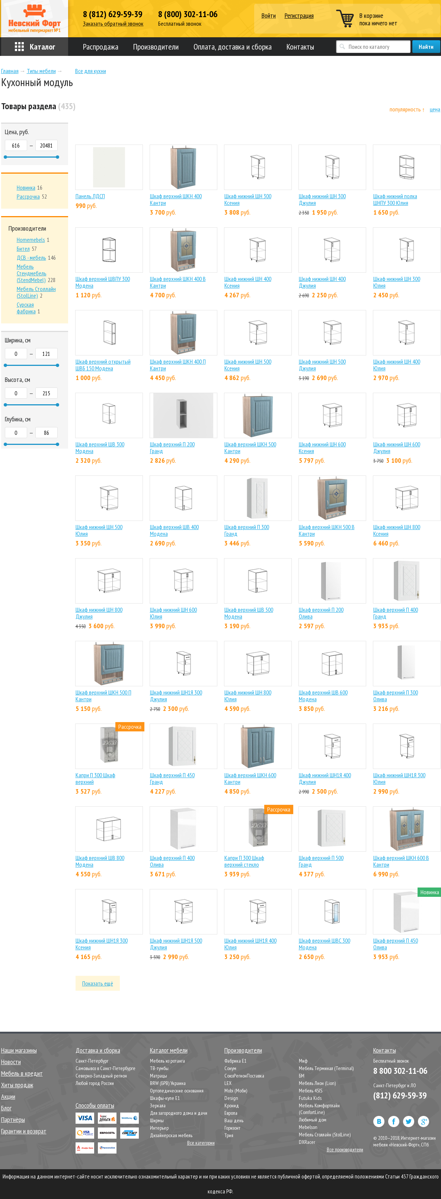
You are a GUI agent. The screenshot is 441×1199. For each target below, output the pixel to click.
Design (231, 1098)
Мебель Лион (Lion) (317, 1083)
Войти (269, 16)
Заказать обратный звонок (113, 23)
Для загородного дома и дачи (178, 1113)
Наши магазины (19, 1050)
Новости (11, 1061)
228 (36, 273)
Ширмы (157, 1120)
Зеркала (158, 1105)
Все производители (345, 1149)
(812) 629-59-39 (399, 1095)
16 (29, 187)
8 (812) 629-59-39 (112, 14)
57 (27, 248)
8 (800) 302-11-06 (187, 14)
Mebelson (308, 1127)
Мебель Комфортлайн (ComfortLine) (319, 1109)
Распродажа (100, 46)
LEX (227, 1083)
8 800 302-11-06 (400, 1070)
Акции (8, 1096)
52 (32, 196)
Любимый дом (312, 1119)
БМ (301, 1075)
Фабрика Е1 (235, 1060)
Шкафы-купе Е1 (165, 1098)
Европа (230, 1113)
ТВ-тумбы (159, 1068)
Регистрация (299, 15)
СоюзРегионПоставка (244, 1075)
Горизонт (232, 1127)
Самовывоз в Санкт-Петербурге (105, 1068)
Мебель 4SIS (310, 1090)
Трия (228, 1135)
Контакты (300, 46)
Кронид (231, 1105)
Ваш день (233, 1120)
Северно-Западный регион (101, 1075)
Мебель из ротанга (167, 1060)
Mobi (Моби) (235, 1090)
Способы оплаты (95, 1105)
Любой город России (95, 1083)
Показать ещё (97, 983)
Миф (303, 1060)
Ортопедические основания (177, 1090)
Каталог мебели (169, 1050)
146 (36, 257)
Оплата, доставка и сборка (233, 46)
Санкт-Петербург (92, 1060)
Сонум (230, 1068)
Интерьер (159, 1127)
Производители (156, 46)
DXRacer (307, 1142)
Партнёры (13, 1119)
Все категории (201, 1142)
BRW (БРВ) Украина (168, 1083)
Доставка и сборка (98, 1050)
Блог (6, 1108)
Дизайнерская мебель (171, 1135)
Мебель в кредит (22, 1073)
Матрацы (158, 1075)
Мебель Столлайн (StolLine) (325, 1134)
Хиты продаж (17, 1085)
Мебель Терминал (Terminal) (326, 1068)
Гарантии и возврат (24, 1131)
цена (435, 109)
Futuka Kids (310, 1098)
